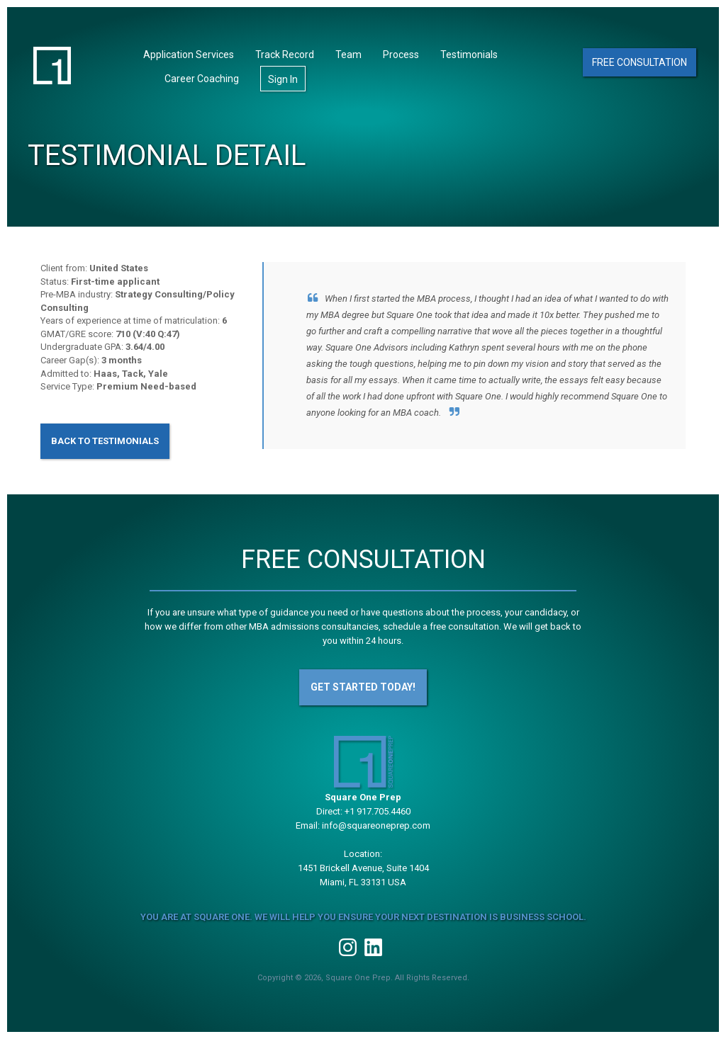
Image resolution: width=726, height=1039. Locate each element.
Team (348, 54)
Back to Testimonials (105, 441)
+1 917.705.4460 (378, 811)
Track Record (284, 54)
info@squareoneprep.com (376, 825)
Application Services (188, 54)
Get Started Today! (363, 687)
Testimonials (469, 54)
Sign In (283, 79)
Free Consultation (639, 62)
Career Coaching (201, 78)
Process (401, 54)
